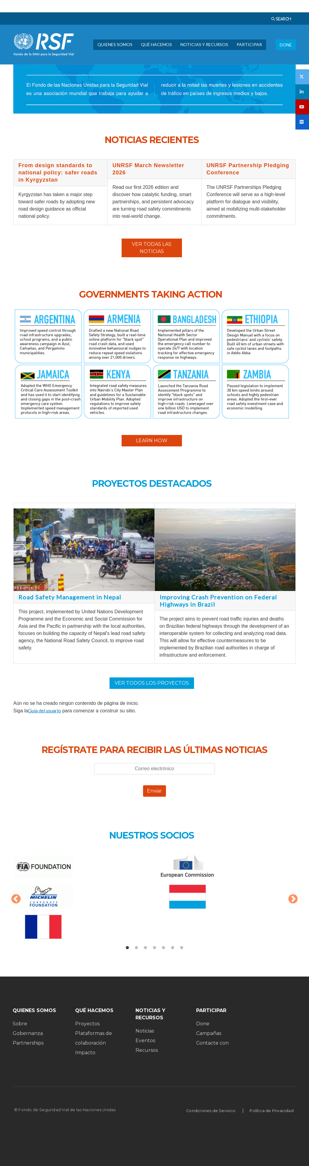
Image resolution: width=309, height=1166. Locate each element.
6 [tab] (173, 948)
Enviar (154, 791)
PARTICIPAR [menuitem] (249, 44)
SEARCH (283, 19)
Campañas (208, 1033)
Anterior (16, 899)
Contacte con (212, 1043)
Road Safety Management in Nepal (69, 597)
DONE (286, 44)
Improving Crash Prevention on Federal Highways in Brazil (218, 600)
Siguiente (293, 899)
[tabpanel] (154, 900)
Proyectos (87, 1024)
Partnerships (28, 1043)
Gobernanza (28, 1033)
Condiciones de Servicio (210, 1110)
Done (202, 1024)
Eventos (145, 1040)
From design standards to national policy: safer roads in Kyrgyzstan (57, 172)
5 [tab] (164, 948)
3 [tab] (145, 948)
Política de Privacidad (271, 1110)
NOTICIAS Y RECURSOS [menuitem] (204, 44)
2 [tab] (136, 948)
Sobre (20, 1024)
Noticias (144, 1031)
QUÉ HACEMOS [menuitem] (156, 44)
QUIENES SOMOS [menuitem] (114, 44)
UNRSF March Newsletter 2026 (148, 169)
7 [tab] (182, 948)
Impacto (85, 1052)
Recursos (146, 1050)
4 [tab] (154, 948)
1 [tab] (127, 948)
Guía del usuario (44, 710)
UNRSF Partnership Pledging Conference (247, 169)
